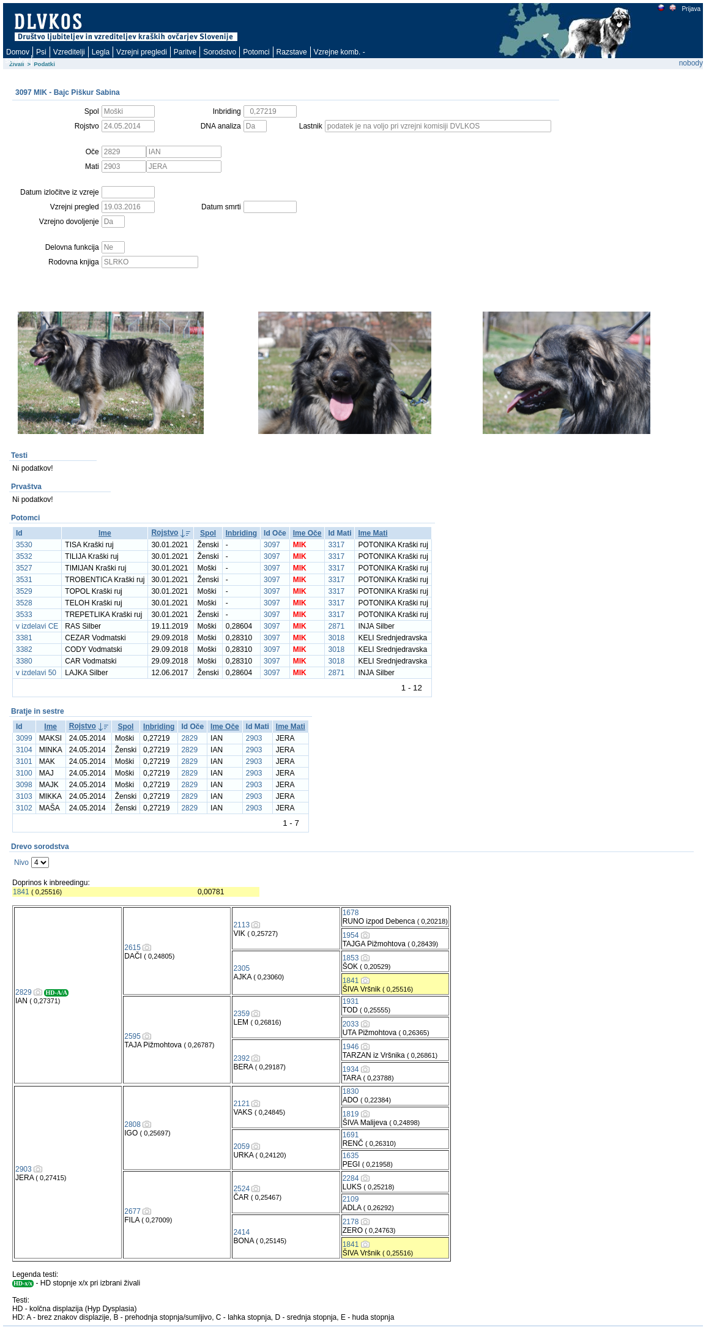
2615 (132, 947)
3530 (24, 545)
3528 (24, 603)
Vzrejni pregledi (141, 52)
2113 (241, 925)
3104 (24, 750)
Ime (104, 533)
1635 (351, 1155)
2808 (132, 1124)
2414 (241, 1232)
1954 (351, 935)
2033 (351, 1024)
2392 (241, 1058)
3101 (24, 761)
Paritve (185, 52)
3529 (24, 591)
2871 (336, 626)
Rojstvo (164, 532)
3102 (24, 808)
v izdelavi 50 (36, 672)
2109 (351, 1199)
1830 (351, 1091)
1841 (21, 892)
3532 (24, 556)
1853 (351, 958)
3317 (336, 545)
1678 (351, 912)
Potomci (256, 52)
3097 (272, 545)
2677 (132, 1211)
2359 (241, 1013)
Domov (17, 52)
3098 (24, 784)
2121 (241, 1103)
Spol (208, 533)
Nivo (21, 862)
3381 (24, 638)
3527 (24, 568)
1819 (351, 1114)
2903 (254, 738)
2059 (241, 1146)
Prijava (690, 9)
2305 (241, 968)
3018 (336, 638)
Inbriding (241, 533)
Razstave (292, 52)
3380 (24, 661)
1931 (351, 1001)
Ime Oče (307, 533)
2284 (351, 1178)
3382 (24, 649)
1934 (351, 1069)
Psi (41, 52)
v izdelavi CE (37, 626)
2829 (189, 738)
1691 (351, 1135)
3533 (24, 614)
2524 (241, 1188)
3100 (24, 773)
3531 (24, 579)
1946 (351, 1046)
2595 (132, 1036)
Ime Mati (372, 533)
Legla (101, 52)
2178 (351, 1222)
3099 (24, 738)
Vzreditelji (69, 52)
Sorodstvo (219, 52)
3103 (24, 796)
